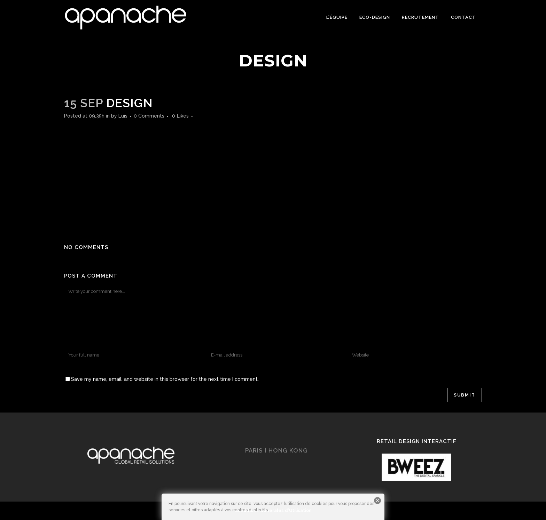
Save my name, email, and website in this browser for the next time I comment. (165, 379)
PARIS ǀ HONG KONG (276, 450)
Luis (122, 116)
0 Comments (149, 116)
